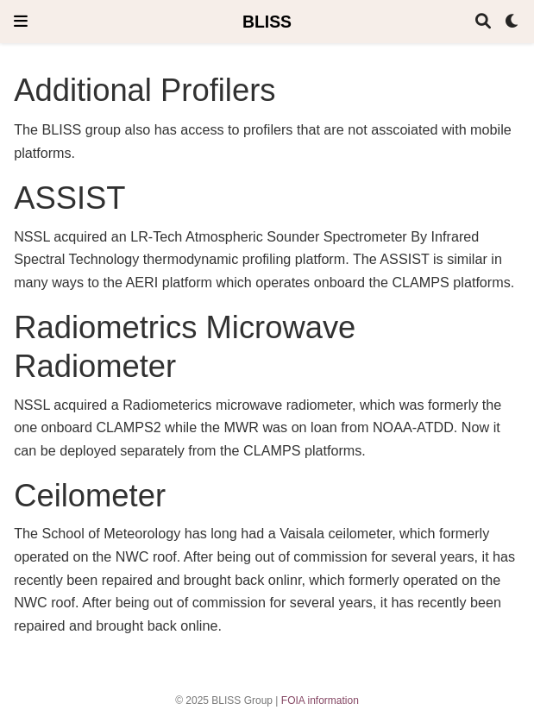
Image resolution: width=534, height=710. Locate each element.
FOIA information (320, 700)
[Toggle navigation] (21, 21)
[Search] (483, 22)
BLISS (267, 21)
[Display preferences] (512, 22)
